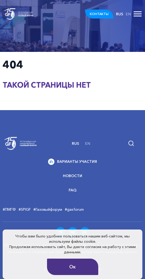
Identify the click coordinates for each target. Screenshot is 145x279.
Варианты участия (72, 162)
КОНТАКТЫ (99, 14)
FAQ (73, 190)
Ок (72, 267)
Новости (72, 175)
